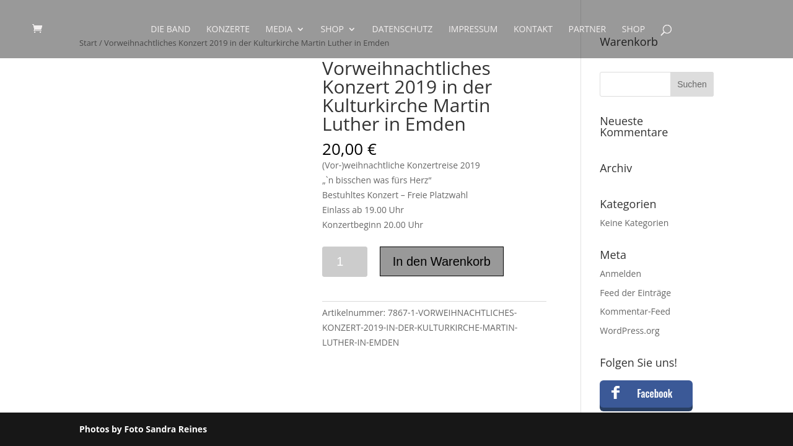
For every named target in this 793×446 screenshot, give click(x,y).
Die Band (170, 30)
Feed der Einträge (635, 293)
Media (279, 30)
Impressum (473, 30)
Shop (332, 30)
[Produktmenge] (344, 262)
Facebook (654, 393)
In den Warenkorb (442, 261)
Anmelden (620, 273)
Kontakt (533, 30)
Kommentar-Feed (635, 311)
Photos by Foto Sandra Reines (143, 429)
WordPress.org (629, 330)
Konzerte (228, 30)
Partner (588, 30)
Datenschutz (402, 30)
